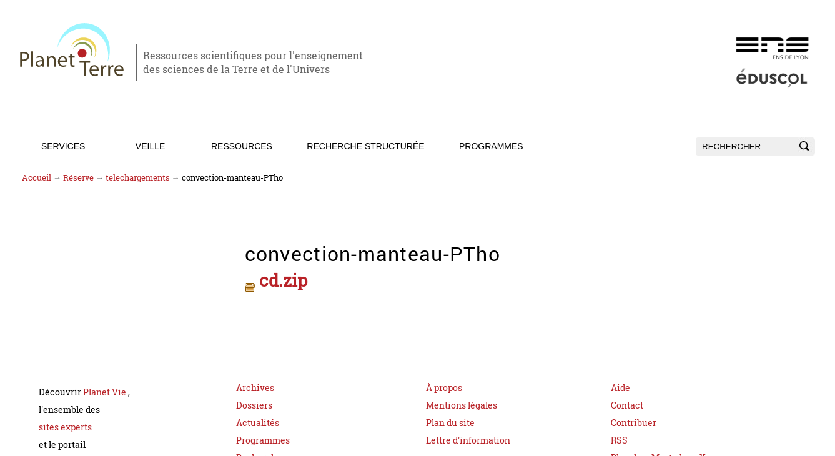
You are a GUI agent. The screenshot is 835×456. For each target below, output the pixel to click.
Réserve (78, 177)
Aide (620, 383)
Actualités (257, 418)
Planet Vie (105, 388)
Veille (150, 146)
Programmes (491, 146)
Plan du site (450, 418)
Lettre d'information (468, 436)
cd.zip (279, 279)
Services (63, 146)
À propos (444, 383)
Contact (627, 401)
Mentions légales (461, 401)
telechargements (138, 177)
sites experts (65, 423)
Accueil (36, 177)
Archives (255, 383)
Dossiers (254, 401)
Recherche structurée (365, 146)
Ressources (241, 146)
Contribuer (633, 418)
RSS (619, 436)
